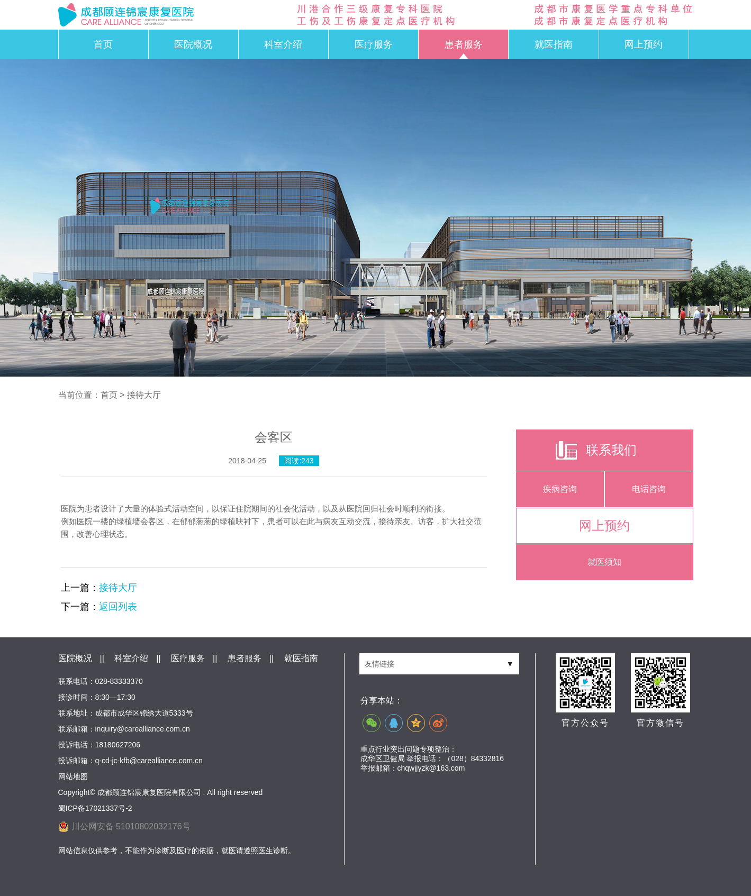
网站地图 (73, 776)
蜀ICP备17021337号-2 (95, 808)
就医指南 (554, 44)
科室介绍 (283, 44)
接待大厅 (118, 587)
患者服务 (464, 44)
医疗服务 (374, 44)
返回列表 (118, 606)
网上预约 (644, 44)
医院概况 (193, 44)
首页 (103, 44)
